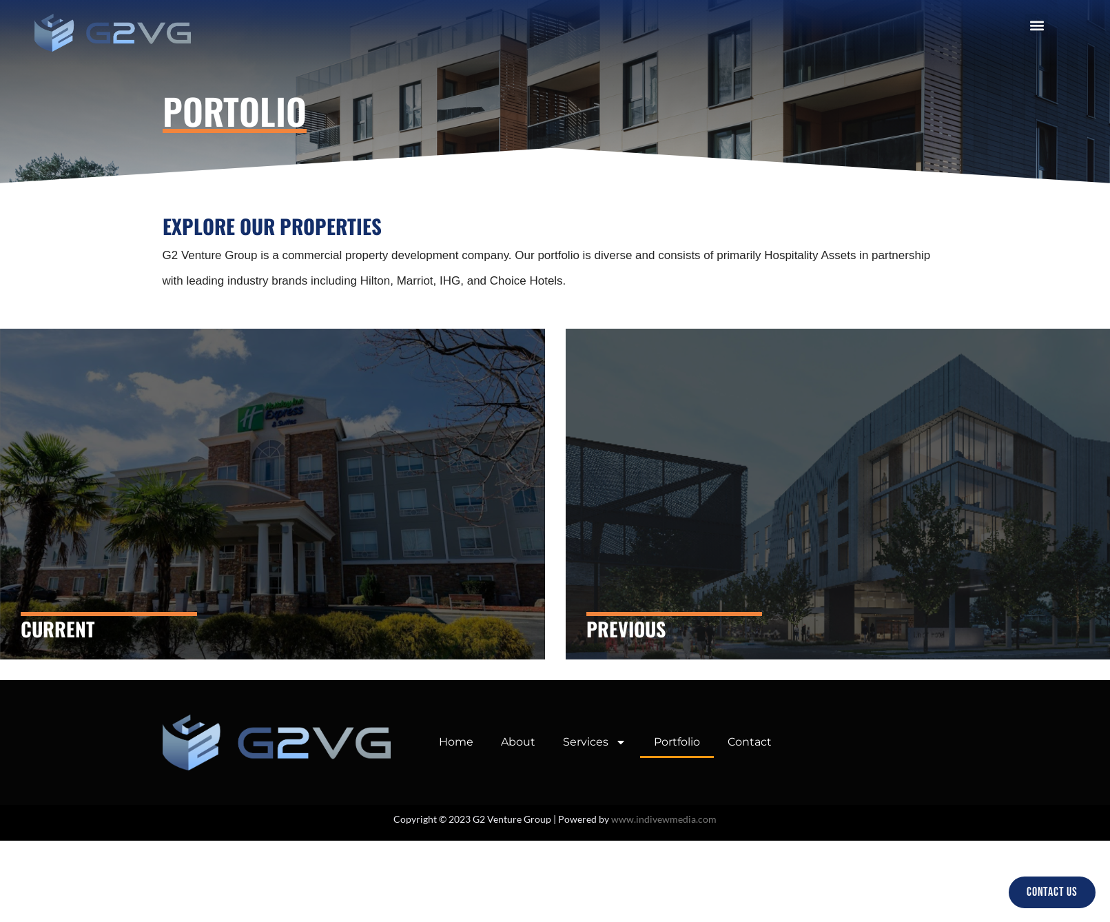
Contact (750, 741)
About (518, 741)
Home (456, 741)
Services (594, 742)
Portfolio (677, 741)
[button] (1036, 25)
